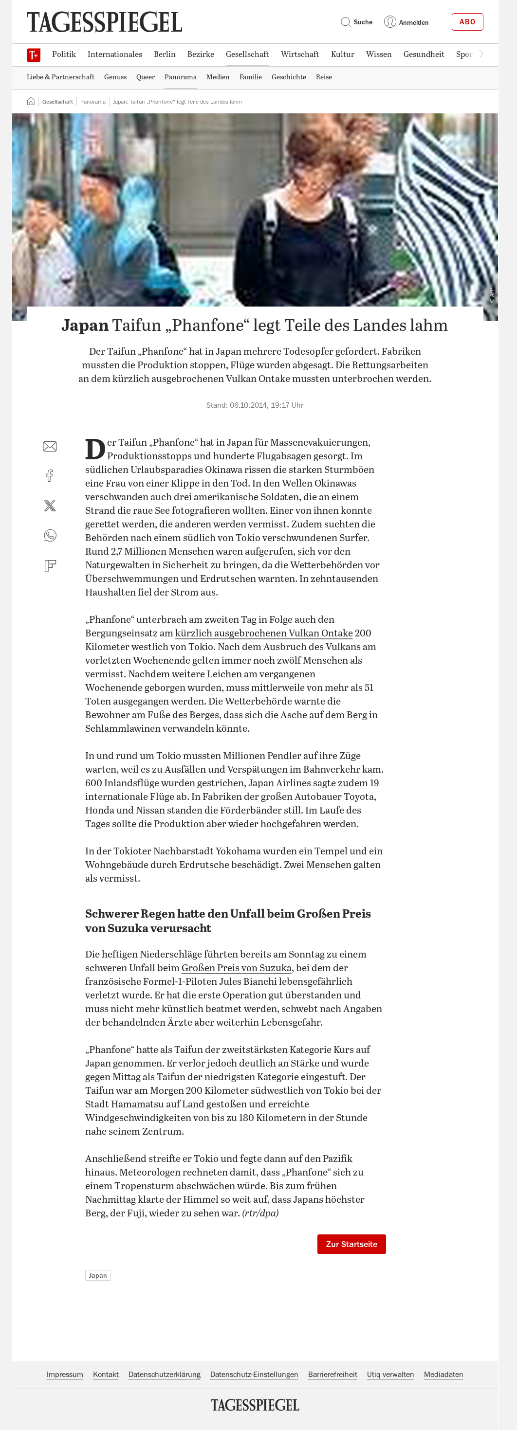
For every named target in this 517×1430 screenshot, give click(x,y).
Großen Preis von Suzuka (237, 968)
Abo (468, 22)
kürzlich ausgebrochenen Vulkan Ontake (264, 633)
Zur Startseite (351, 1244)
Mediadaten (443, 1374)
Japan (98, 1275)
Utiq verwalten (390, 1374)
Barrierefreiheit (332, 1374)
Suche (356, 22)
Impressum (65, 1374)
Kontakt (106, 1374)
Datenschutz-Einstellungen (254, 1374)
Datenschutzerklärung (165, 1374)
